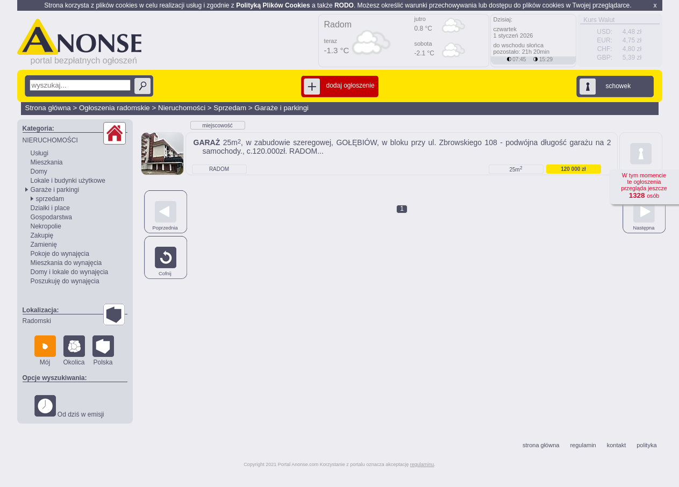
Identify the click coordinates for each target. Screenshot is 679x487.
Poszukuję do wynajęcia (65, 281)
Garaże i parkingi (281, 108)
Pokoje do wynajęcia (60, 253)
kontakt (616, 445)
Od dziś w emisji (69, 406)
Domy (39, 171)
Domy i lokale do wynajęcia (70, 272)
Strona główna (48, 108)
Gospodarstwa (51, 217)
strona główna (541, 445)
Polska (103, 350)
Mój (45, 350)
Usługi (39, 153)
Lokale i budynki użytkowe (68, 180)
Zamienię (44, 244)
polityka (646, 445)
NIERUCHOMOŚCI (50, 140)
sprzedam (50, 199)
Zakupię (42, 235)
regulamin (583, 445)
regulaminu (422, 464)
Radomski (37, 321)
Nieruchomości (181, 108)
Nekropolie (46, 226)
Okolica (74, 350)
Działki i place (50, 208)
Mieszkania (47, 162)
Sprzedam (229, 108)
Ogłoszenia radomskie (114, 108)
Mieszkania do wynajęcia (66, 263)
